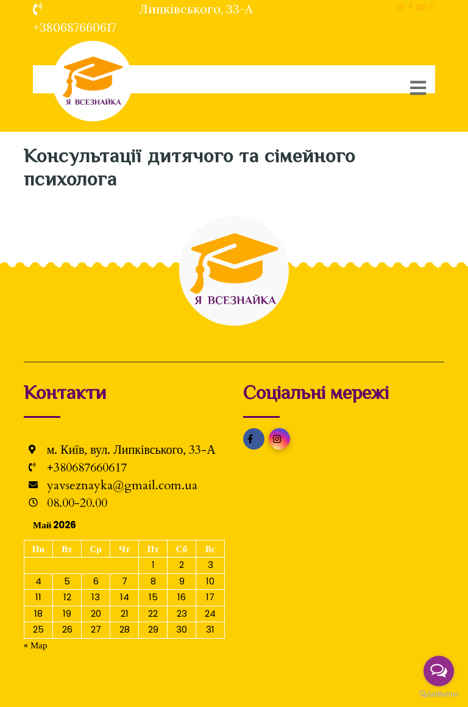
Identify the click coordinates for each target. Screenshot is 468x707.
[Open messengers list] (439, 671)
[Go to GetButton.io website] (438, 694)
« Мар (36, 645)
